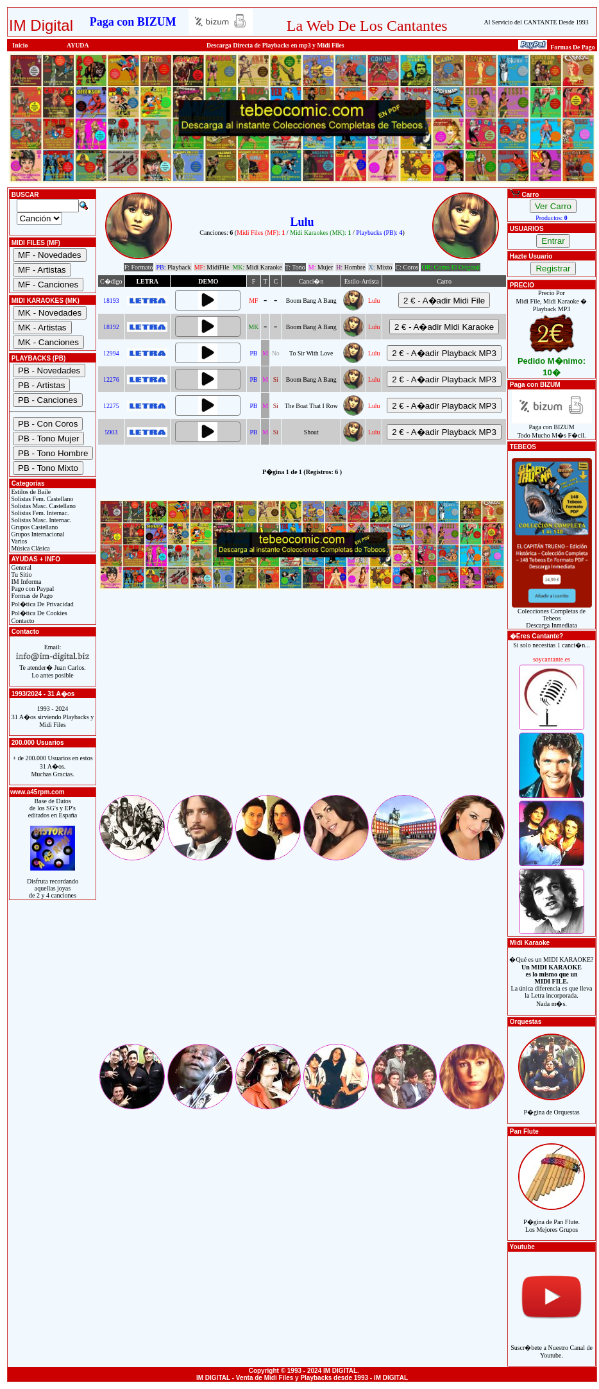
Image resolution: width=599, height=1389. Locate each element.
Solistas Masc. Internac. (40, 520)
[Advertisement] (302, 703)
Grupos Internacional (37, 534)
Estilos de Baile (30, 491)
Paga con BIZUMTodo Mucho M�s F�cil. (552, 428)
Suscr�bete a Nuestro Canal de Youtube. (551, 1344)
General (20, 567)
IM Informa (25, 581)
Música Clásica (30, 548)
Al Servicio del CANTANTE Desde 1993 (536, 22)
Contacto (22, 620)
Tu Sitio (20, 574)
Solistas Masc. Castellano (43, 505)
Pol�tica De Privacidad (42, 604)
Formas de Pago (31, 595)
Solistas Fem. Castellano (41, 498)
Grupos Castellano (34, 527)
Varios (18, 541)
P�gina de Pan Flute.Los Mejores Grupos (551, 1218)
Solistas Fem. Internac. (39, 512)
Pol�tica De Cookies (38, 613)
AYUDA (78, 45)
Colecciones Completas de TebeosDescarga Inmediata (552, 615)
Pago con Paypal (32, 588)
